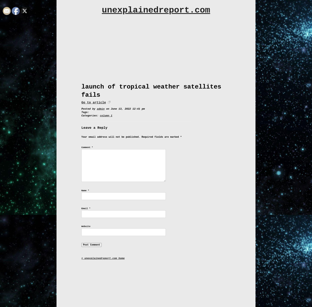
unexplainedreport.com (156, 10)
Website (85, 226)
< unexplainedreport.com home (103, 258)
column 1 (106, 115)
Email (85, 208)
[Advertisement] (156, 47)
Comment (87, 147)
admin (101, 108)
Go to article (93, 102)
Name (85, 190)
